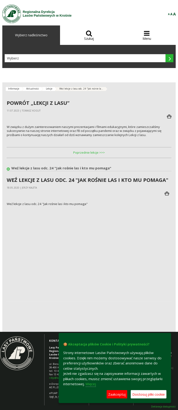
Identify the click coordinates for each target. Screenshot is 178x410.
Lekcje (49, 88)
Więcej (91, 384)
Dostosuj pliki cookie (148, 394)
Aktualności (32, 88)
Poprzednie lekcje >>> (89, 152)
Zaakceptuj (117, 394)
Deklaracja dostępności (163, 406)
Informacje (13, 88)
